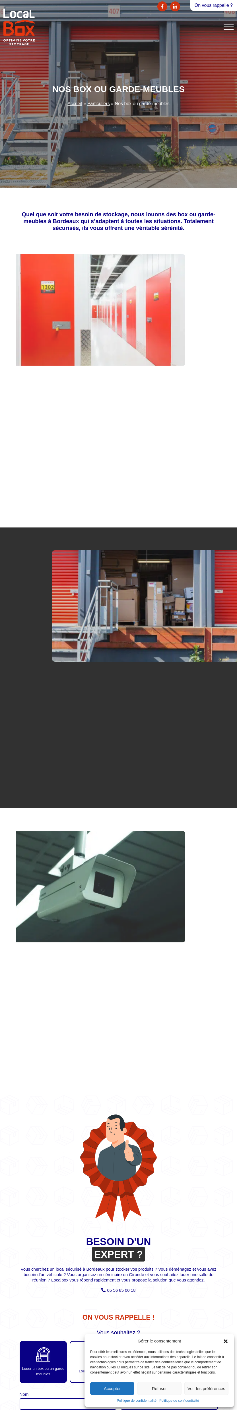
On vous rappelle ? (214, 5)
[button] (225, 1341)
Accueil (74, 103)
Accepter (112, 1388)
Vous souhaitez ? (118, 1332)
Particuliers (98, 103)
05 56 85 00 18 (121, 1289)
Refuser (159, 1388)
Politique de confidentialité (136, 1401)
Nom (24, 1394)
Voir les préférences (206, 1388)
